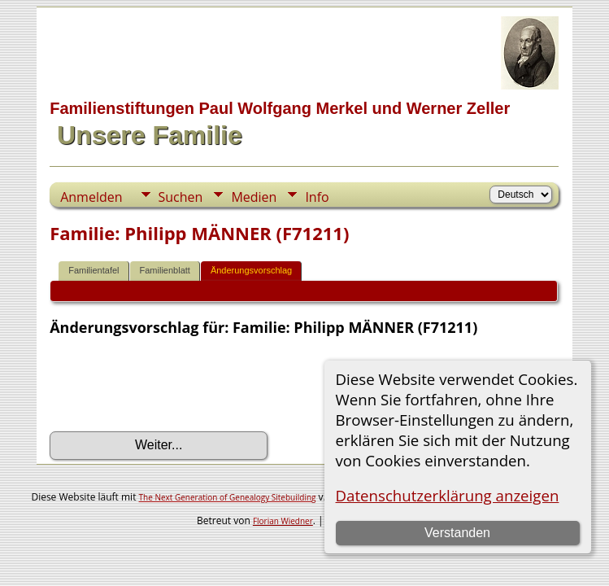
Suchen (181, 197)
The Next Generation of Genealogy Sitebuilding (227, 497)
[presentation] (173, 384)
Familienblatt (165, 270)
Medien (253, 197)
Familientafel (93, 270)
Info (316, 197)
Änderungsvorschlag (251, 270)
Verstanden (457, 533)
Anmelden (91, 197)
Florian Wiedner (283, 521)
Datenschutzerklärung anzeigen (447, 495)
